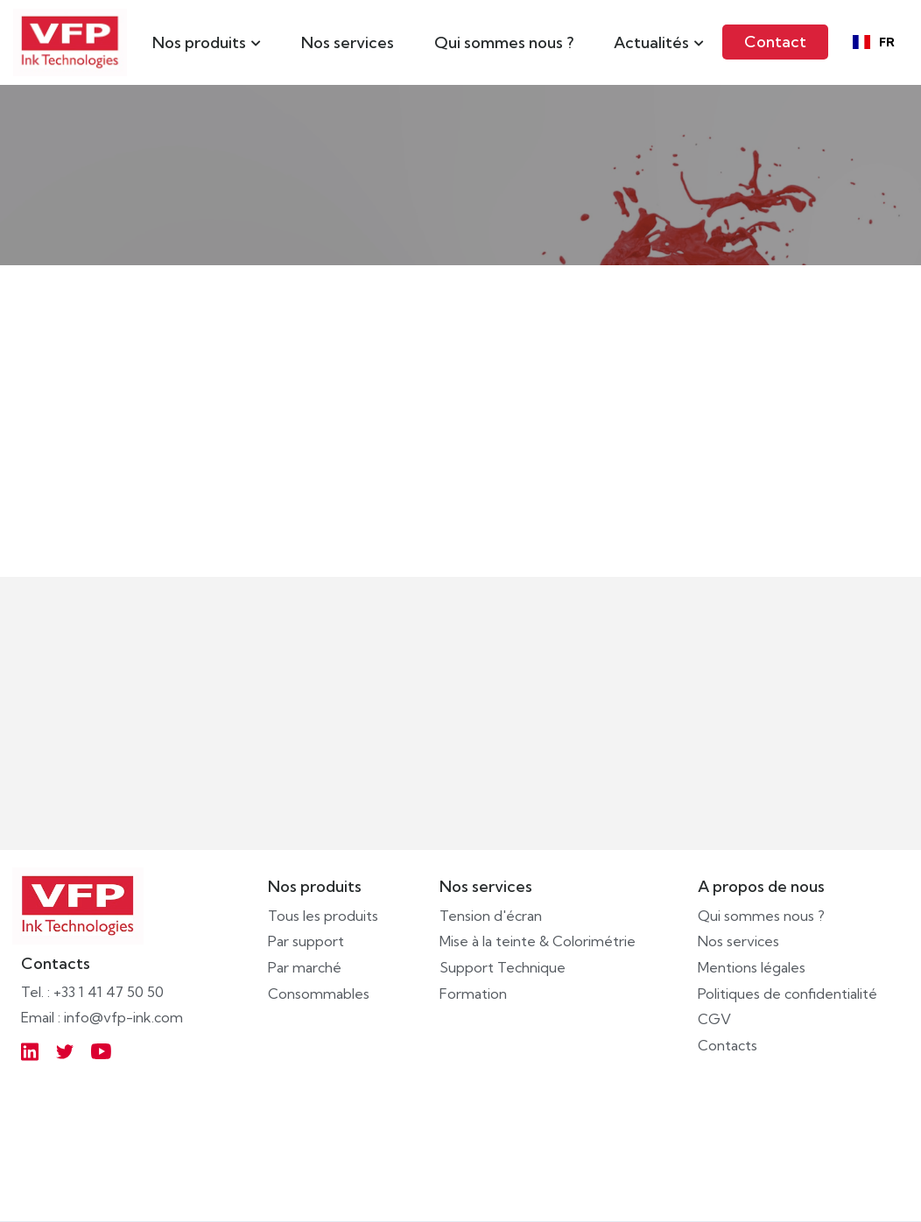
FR (874, 42)
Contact (775, 42)
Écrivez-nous (467, 717)
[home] (70, 42)
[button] (206, 42)
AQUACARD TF (72, 533)
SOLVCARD (290, 533)
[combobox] (874, 42)
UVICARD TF (763, 533)
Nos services (347, 42)
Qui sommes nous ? (503, 42)
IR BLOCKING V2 (544, 533)
